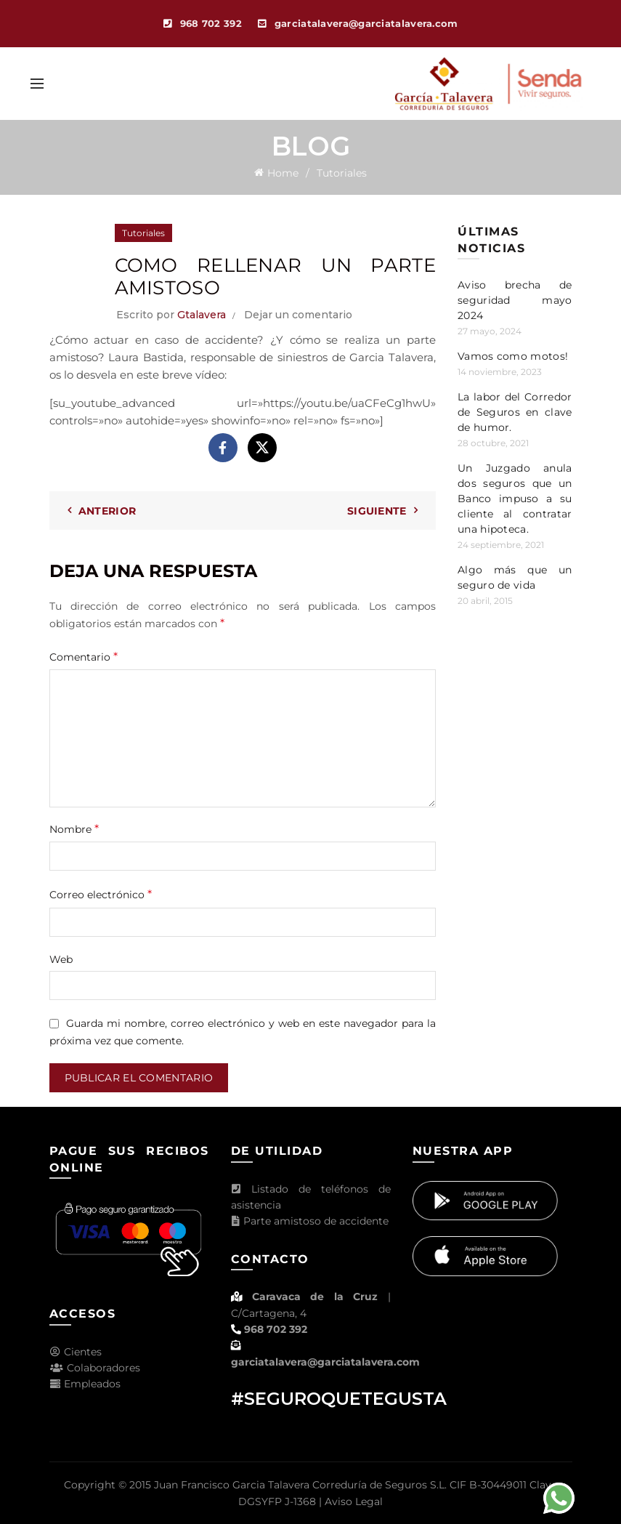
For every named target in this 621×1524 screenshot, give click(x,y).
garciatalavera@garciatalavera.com (325, 1361)
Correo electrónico (100, 894)
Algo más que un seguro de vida (515, 577)
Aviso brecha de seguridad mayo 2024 (515, 300)
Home (283, 173)
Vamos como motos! (513, 356)
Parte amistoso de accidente (310, 1220)
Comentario (83, 657)
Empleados (85, 1383)
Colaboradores (94, 1367)
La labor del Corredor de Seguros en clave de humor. (515, 412)
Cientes (75, 1351)
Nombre (74, 829)
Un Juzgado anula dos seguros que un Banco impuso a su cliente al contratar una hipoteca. (515, 498)
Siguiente (377, 510)
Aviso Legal (354, 1501)
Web (61, 959)
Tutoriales (342, 173)
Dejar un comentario (298, 314)
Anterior (107, 510)
